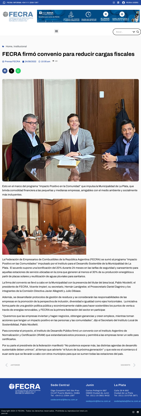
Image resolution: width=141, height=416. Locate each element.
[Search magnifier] (138, 32)
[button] (56, 31)
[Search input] (123, 32)
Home (9, 46)
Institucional (20, 46)
